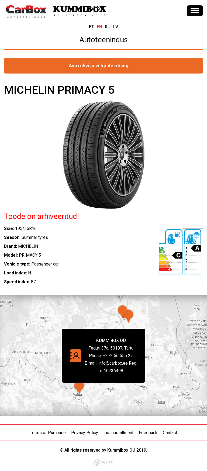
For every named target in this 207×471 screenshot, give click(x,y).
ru (108, 26)
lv (115, 26)
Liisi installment (118, 432)
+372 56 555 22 (118, 355)
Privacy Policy (84, 432)
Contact (170, 432)
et (91, 26)
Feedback (148, 432)
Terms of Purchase (48, 432)
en (99, 26)
